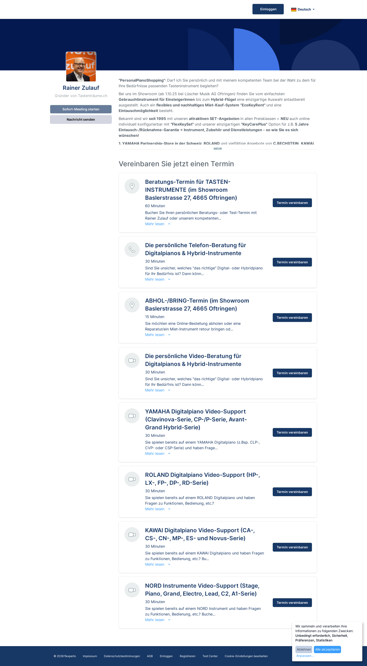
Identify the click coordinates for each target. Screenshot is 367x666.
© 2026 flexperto (65, 656)
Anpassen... (305, 656)
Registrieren (187, 656)
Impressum (90, 656)
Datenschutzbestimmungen (122, 656)
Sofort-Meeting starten (80, 109)
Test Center (210, 656)
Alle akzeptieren (327, 649)
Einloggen (268, 9)
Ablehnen (304, 649)
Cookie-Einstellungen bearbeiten (246, 656)
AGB (150, 656)
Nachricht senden (81, 119)
